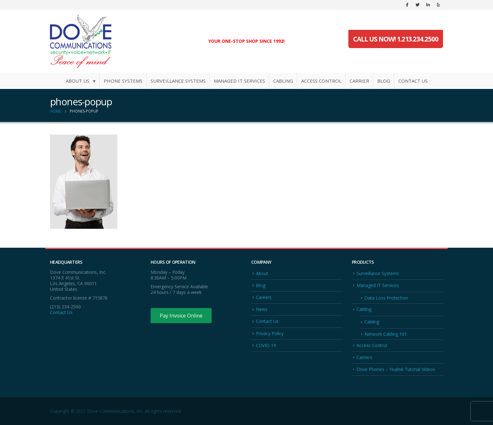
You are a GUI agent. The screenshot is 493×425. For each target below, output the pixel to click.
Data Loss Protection (386, 298)
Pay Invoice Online (181, 315)
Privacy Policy (270, 333)
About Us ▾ (81, 81)
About (262, 273)
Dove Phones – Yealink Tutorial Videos (396, 370)
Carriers (364, 357)
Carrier (359, 81)
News (262, 309)
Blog (383, 81)
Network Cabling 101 (385, 334)
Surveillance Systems (178, 81)
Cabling (283, 81)
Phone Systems (123, 81)
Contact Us (413, 81)
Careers (264, 297)
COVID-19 (266, 345)
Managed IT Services (239, 81)
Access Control (321, 81)
